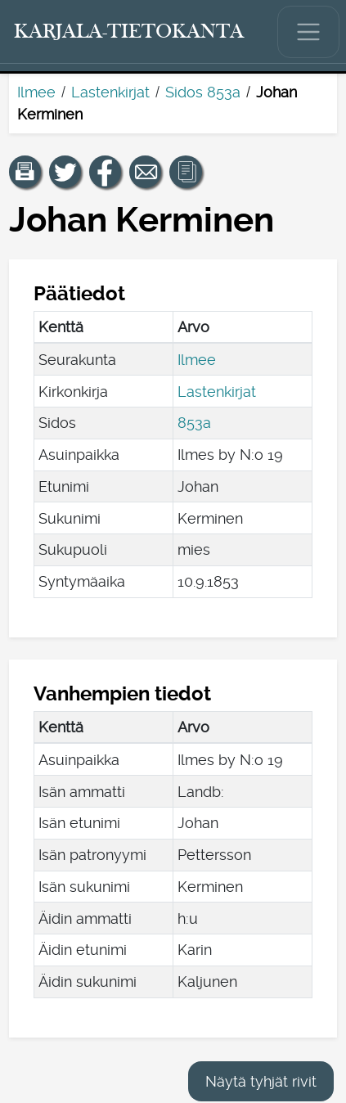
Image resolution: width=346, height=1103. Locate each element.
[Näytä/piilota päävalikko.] (308, 32)
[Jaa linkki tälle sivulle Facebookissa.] (105, 171)
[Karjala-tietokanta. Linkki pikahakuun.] (129, 32)
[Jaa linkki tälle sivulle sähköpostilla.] (145, 171)
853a (194, 422)
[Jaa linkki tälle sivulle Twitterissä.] (65, 171)
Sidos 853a (202, 92)
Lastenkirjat (110, 92)
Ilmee (36, 92)
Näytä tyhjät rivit (261, 1081)
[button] (25, 171)
